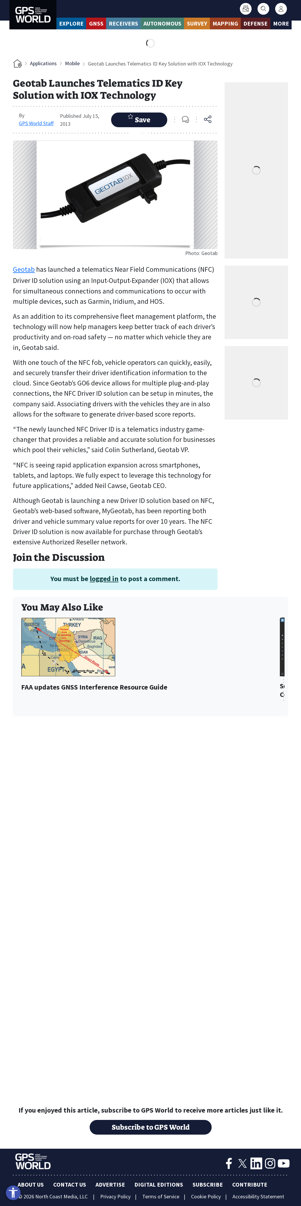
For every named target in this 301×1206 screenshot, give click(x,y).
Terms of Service (160, 1196)
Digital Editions (158, 1184)
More (281, 23)
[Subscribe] (246, 9)
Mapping (225, 23)
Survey (197, 23)
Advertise (110, 1184)
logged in (104, 578)
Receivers (123, 23)
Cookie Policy (206, 1196)
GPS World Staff (36, 123)
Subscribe (208, 1184)
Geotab (24, 269)
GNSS (96, 23)
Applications (43, 63)
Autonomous (162, 23)
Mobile (72, 63)
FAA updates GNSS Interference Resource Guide (94, 687)
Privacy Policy (115, 1196)
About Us (31, 1184)
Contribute (249, 1184)
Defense (255, 23)
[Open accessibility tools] (13, 1192)
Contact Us (69, 1184)
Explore (71, 23)
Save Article (139, 120)
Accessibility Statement (258, 1196)
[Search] (263, 9)
